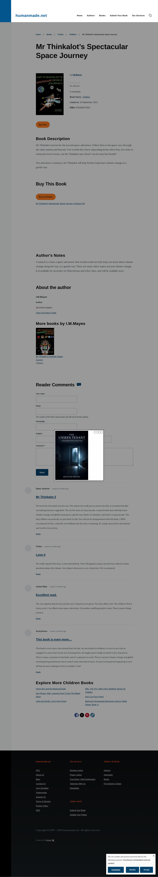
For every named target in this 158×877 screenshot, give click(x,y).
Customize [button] (115, 870)
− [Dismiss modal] (96, 432)
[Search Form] (150, 15)
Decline (132, 870)
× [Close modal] (100, 432)
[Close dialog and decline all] (154, 855)
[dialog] (131, 864)
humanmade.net (31, 15)
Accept (146, 870)
